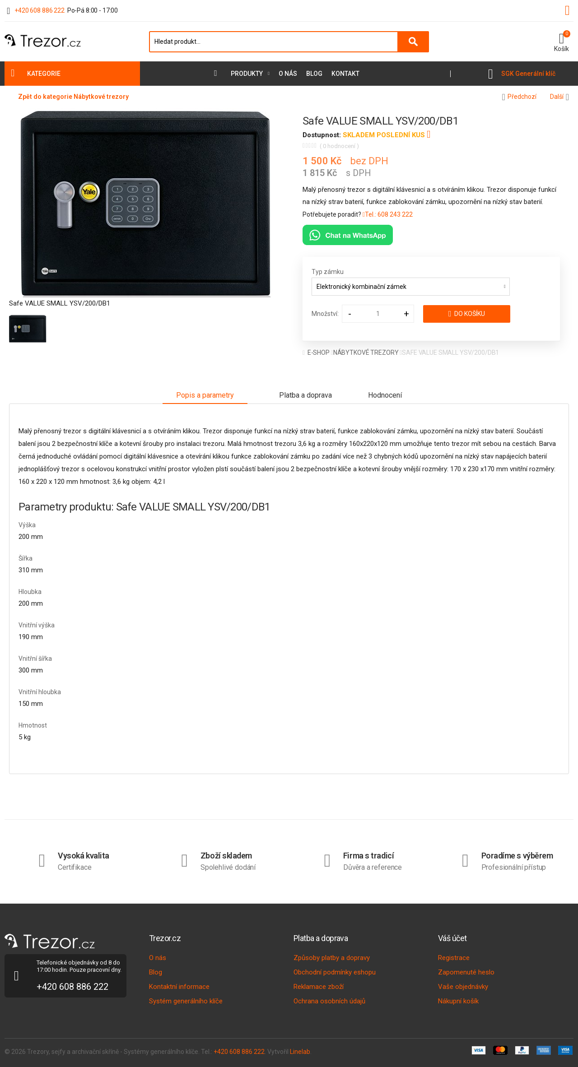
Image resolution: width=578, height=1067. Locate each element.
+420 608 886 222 (39, 10)
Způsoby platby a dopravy (332, 958)
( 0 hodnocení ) (339, 146)
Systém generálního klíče (186, 1001)
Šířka (26, 558)
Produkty (247, 73)
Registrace (454, 958)
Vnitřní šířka (35, 658)
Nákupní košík (458, 1001)
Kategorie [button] (44, 73)
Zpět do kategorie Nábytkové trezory (73, 96)
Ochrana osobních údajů (329, 1001)
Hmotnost (33, 725)
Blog (314, 73)
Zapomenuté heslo (466, 972)
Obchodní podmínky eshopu (335, 972)
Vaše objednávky (463, 987)
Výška (27, 525)
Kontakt (345, 73)
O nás (288, 73)
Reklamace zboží (319, 987)
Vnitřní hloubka (40, 692)
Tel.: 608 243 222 (388, 214)
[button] (561, 41)
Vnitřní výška (37, 625)
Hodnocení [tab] (385, 395)
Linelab (300, 1051)
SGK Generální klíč (528, 73)
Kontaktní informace (179, 987)
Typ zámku (328, 271)
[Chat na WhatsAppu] (348, 235)
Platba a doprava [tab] (305, 395)
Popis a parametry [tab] (205, 395)
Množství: (325, 313)
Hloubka (30, 591)
